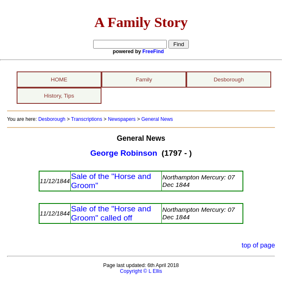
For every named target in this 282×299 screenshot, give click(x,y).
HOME (59, 79)
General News (157, 119)
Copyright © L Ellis (141, 271)
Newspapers (122, 119)
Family (144, 79)
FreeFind (153, 51)
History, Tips (59, 96)
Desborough (229, 79)
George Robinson (123, 153)
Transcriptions (86, 119)
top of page (258, 245)
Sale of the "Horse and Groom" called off (111, 213)
